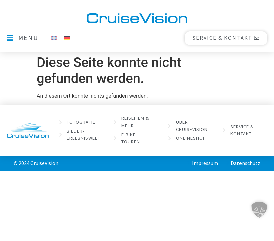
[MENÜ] (10, 38)
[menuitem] (54, 38)
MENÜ (28, 38)
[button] (259, 209)
